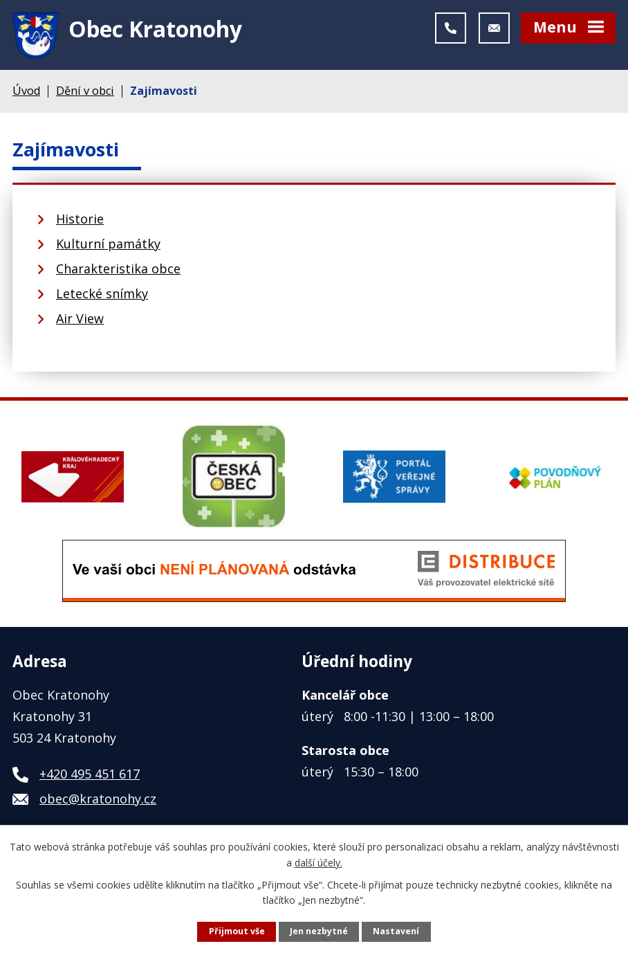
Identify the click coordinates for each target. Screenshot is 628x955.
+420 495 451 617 (89, 778)
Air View (80, 324)
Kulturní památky (108, 249)
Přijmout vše (237, 931)
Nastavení (396, 931)
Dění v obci (85, 95)
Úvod (26, 95)
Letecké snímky (102, 299)
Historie (80, 224)
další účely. (318, 861)
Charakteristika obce (118, 274)
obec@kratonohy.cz (97, 803)
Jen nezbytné (319, 931)
